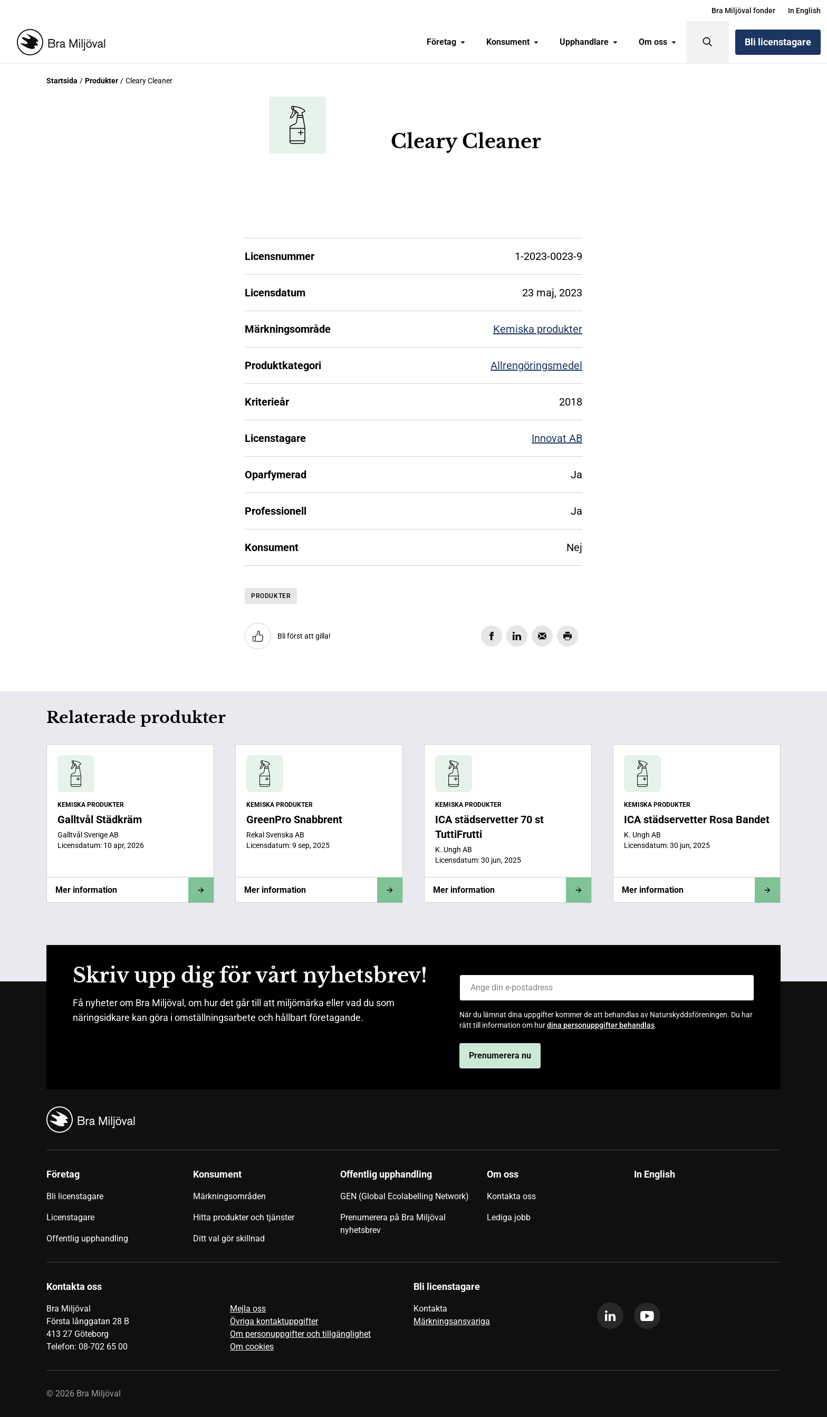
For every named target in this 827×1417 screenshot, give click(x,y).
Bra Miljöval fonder (743, 10)
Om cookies (252, 1347)
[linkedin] (610, 1316)
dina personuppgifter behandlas (601, 1025)
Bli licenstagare (778, 41)
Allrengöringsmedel (536, 365)
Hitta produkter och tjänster (243, 1217)
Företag (446, 42)
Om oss (657, 42)
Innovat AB (557, 438)
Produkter (101, 80)
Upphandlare (589, 42)
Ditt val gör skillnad (229, 1238)
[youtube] (647, 1316)
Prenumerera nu (500, 1055)
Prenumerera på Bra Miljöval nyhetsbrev (393, 1223)
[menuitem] (743, 10)
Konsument (512, 42)
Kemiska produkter (537, 329)
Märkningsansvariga (452, 1321)
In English (804, 10)
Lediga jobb (509, 1217)
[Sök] (708, 42)
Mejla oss (248, 1309)
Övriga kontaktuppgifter (274, 1321)
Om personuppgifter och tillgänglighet (300, 1334)
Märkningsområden (229, 1196)
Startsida (62, 80)
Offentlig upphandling (87, 1238)
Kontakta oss (511, 1196)
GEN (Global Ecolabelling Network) (404, 1196)
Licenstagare (70, 1217)
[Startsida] (59, 42)
